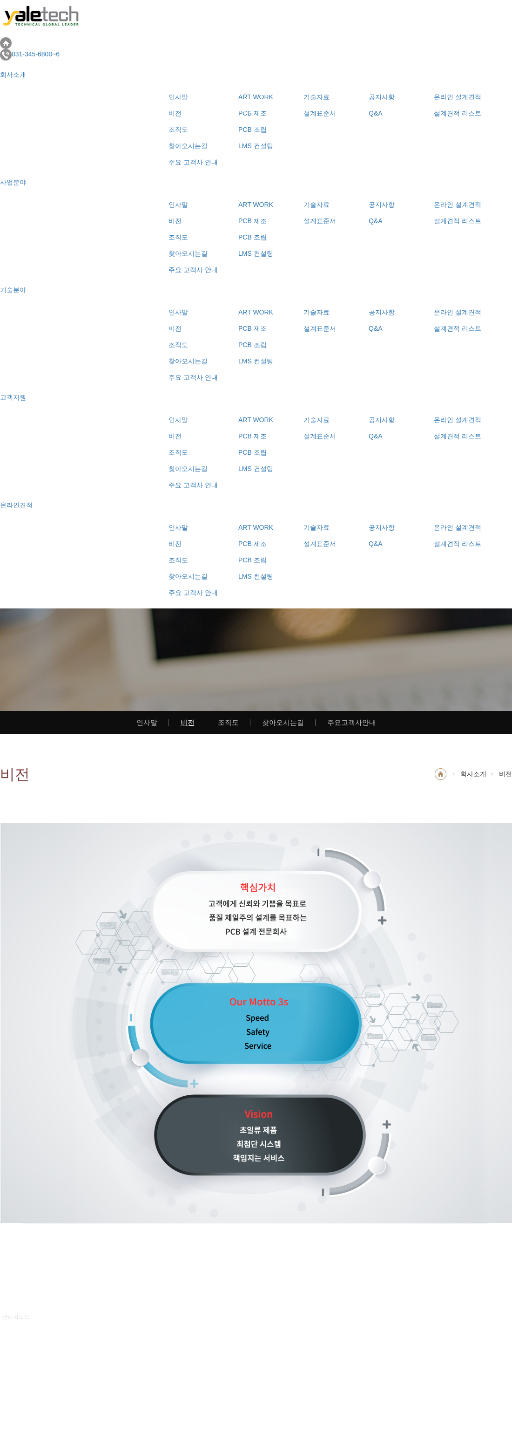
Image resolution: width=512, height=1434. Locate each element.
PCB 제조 (252, 221)
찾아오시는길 (188, 253)
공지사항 (382, 204)
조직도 (178, 237)
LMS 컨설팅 (255, 253)
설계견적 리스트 (457, 221)
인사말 (178, 204)
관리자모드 (16, 1316)
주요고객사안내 (351, 722)
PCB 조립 (252, 237)
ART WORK (255, 204)
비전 (175, 221)
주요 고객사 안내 (193, 162)
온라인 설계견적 (457, 204)
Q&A (376, 221)
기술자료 (316, 204)
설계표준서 (319, 221)
